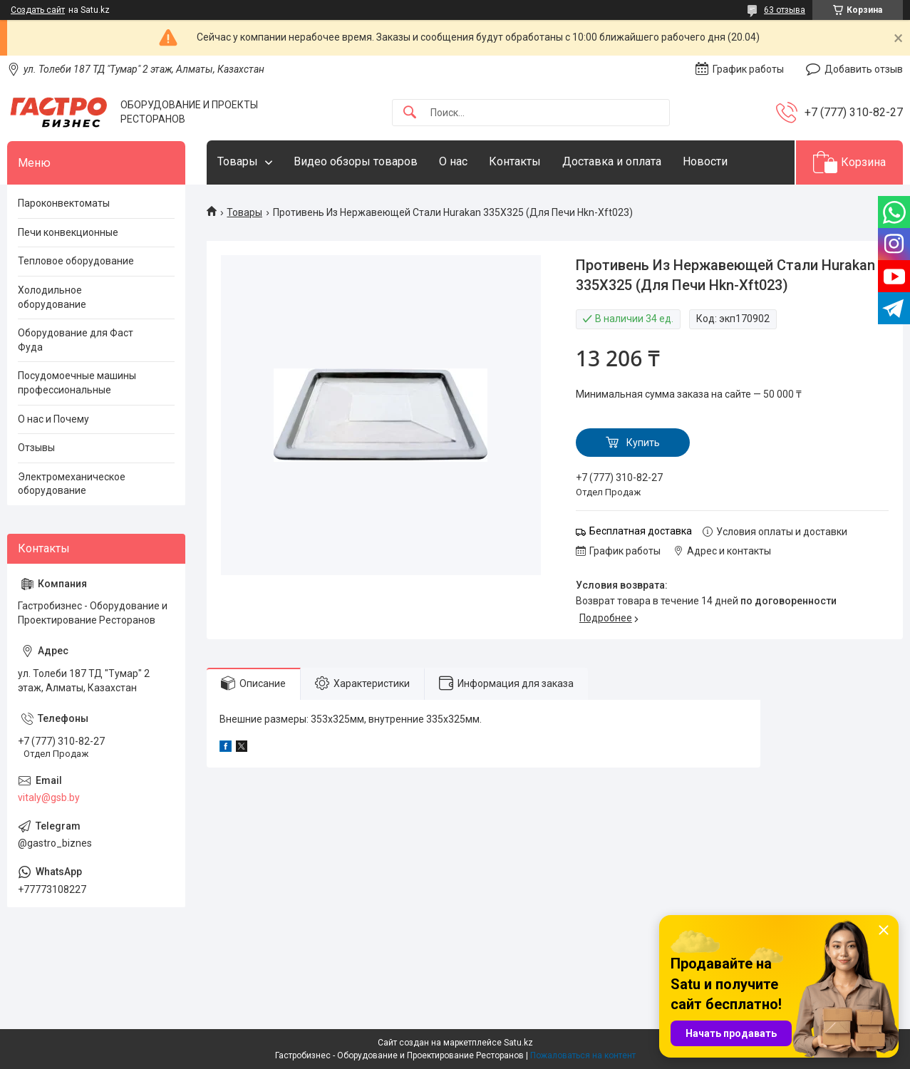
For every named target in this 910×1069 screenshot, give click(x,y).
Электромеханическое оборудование (71, 484)
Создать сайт (38, 10)
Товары (237, 161)
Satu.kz (518, 1043)
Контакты (515, 161)
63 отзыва (784, 10)
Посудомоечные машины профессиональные (77, 383)
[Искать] (410, 113)
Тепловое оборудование (76, 261)
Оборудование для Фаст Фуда (75, 340)
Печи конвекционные (68, 232)
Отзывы (36, 447)
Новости (705, 161)
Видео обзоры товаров (356, 161)
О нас (453, 161)
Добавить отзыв (863, 69)
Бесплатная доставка (640, 531)
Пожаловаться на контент (583, 1055)
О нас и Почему (53, 419)
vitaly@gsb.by (49, 797)
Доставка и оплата (611, 161)
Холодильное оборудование (52, 297)
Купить (643, 442)
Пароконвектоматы (64, 203)
